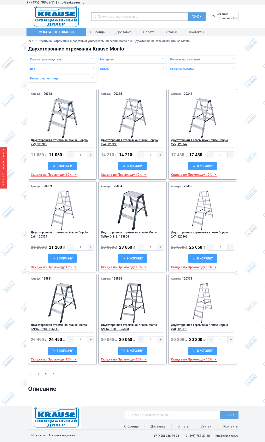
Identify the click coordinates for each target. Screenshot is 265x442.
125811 (47, 278)
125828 (117, 278)
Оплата (148, 32)
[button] (70, 155)
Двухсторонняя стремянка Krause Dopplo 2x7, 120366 (199, 234)
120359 (47, 186)
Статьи (171, 32)
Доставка (124, 32)
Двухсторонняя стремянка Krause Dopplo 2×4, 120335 (129, 142)
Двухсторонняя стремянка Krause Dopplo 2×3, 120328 (59, 142)
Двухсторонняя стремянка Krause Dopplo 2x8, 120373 (199, 327)
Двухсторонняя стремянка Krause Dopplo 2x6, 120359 (59, 234)
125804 (117, 186)
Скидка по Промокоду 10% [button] (54, 175)
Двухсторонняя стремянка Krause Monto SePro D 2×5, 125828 (129, 327)
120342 (187, 93)
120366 (187, 186)
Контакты (196, 32)
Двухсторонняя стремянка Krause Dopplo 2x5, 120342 (199, 142)
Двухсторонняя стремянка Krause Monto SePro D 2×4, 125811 (59, 327)
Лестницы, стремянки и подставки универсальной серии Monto (83, 41)
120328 (47, 93)
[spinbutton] (80, 154)
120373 (187, 278)
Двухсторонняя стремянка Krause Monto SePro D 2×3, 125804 (129, 234)
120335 (117, 93)
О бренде (97, 32)
